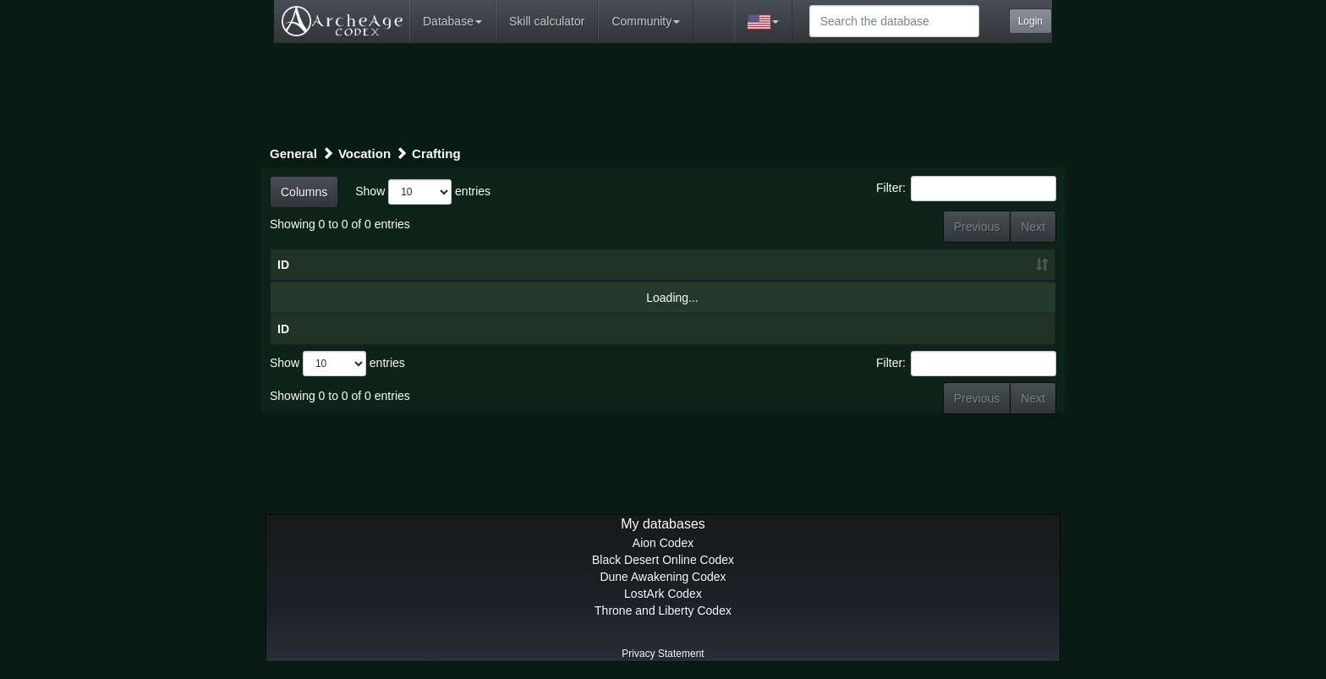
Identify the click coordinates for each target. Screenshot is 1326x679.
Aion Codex (663, 543)
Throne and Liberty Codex (663, 610)
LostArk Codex (663, 593)
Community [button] (645, 21)
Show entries (422, 192)
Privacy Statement (663, 654)
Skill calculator (546, 21)
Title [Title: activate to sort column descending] (405, 264)
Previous (977, 226)
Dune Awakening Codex (663, 576)
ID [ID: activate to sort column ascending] (283, 264)
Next (1033, 226)
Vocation (364, 153)
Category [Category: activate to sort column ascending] (770, 264)
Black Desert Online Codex (663, 560)
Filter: (966, 188)
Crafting (436, 153)
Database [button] (452, 21)
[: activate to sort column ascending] (952, 265)
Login (1030, 21)
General (293, 153)
